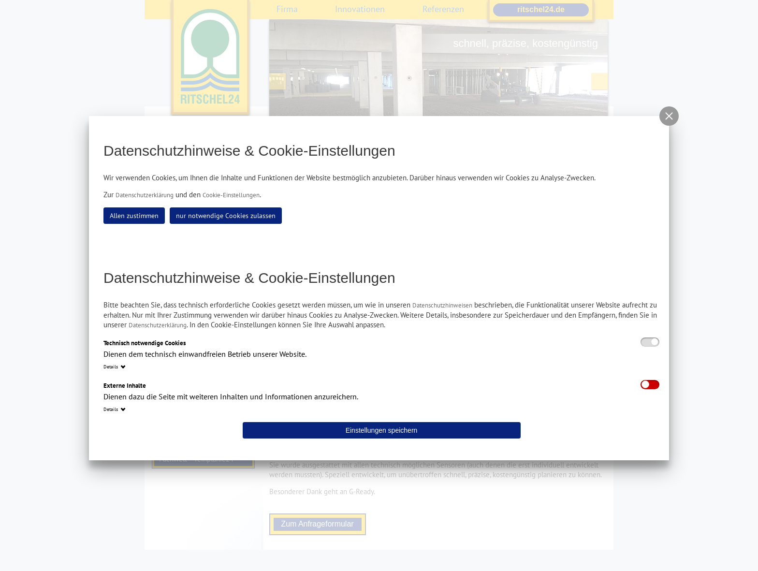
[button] (669, 116)
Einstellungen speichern (382, 430)
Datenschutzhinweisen (442, 305)
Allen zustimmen (134, 215)
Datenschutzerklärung (145, 195)
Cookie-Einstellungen (231, 195)
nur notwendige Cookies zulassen (226, 215)
